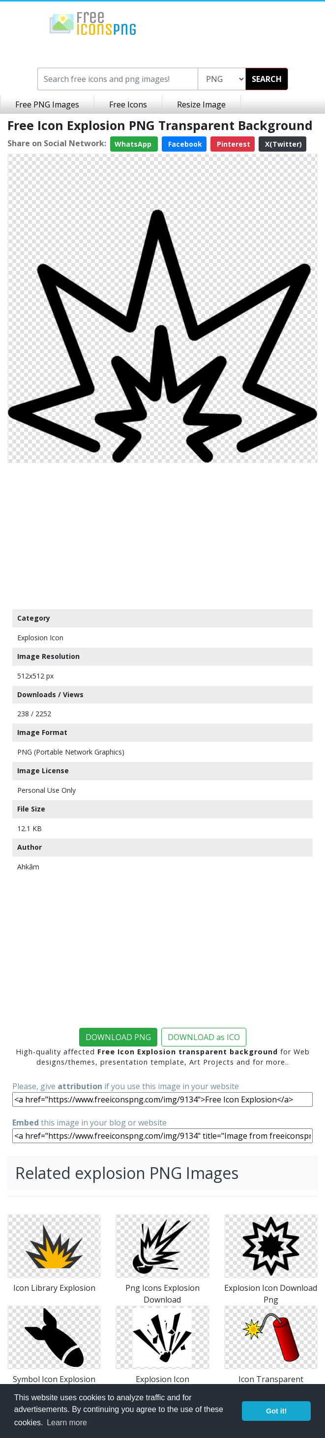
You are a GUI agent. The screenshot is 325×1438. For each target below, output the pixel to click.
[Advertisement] (162, 535)
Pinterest (232, 144)
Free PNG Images (47, 104)
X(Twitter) (282, 144)
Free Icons (128, 104)
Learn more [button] (67, 1422)
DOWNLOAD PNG (118, 1037)
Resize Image (201, 104)
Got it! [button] (276, 1411)
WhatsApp (134, 144)
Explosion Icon (40, 637)
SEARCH (267, 79)
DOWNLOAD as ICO (204, 1037)
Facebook (184, 144)
